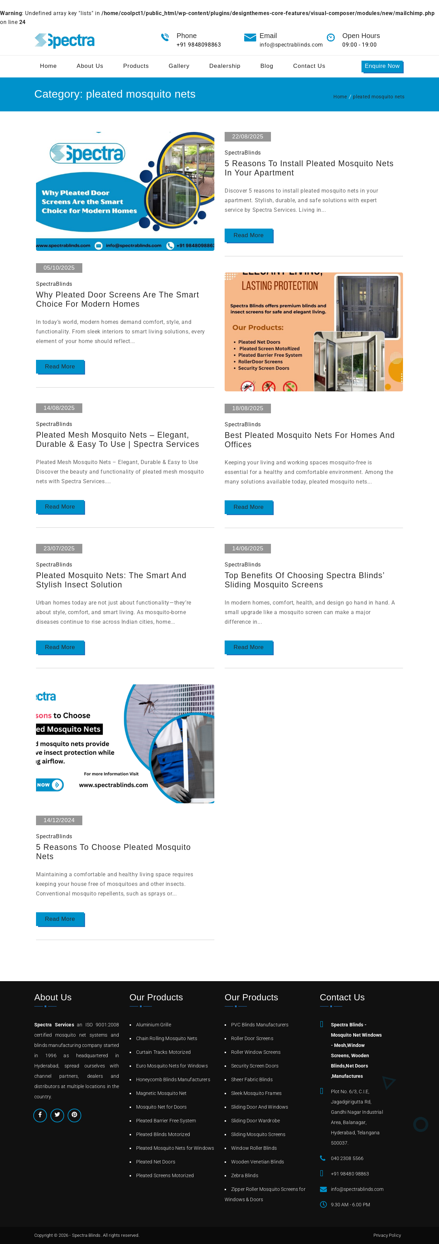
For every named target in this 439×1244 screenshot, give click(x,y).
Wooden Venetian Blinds (257, 1161)
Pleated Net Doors (155, 1161)
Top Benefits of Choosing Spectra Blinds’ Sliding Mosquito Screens (308, 580)
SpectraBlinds (54, 284)
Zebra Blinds (244, 1175)
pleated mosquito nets (379, 96)
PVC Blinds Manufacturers (259, 1024)
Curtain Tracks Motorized (163, 1052)
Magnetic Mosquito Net (161, 1093)
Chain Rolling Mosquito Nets (167, 1038)
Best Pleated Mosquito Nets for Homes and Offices (304, 440)
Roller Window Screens (256, 1052)
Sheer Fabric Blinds (252, 1079)
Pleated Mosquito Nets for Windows (175, 1148)
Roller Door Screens (252, 1038)
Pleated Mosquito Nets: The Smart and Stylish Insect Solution (114, 580)
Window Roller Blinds (254, 1148)
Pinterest (74, 1115)
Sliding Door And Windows (259, 1107)
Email (268, 35)
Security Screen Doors (254, 1066)
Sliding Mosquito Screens (258, 1134)
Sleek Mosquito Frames (256, 1093)
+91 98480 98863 (350, 1173)
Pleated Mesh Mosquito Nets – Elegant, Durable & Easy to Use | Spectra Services (121, 439)
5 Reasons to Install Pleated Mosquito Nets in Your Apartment (302, 168)
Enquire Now (382, 66)
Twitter (57, 1115)
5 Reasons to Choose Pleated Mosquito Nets (117, 852)
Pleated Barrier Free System (166, 1120)
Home (340, 96)
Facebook (40, 1115)
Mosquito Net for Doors (161, 1107)
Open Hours (361, 35)
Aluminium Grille (153, 1024)
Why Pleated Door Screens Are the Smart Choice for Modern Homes (121, 299)
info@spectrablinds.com (291, 44)
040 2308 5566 (347, 1158)
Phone (187, 35)
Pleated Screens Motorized (165, 1175)
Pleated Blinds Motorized (163, 1134)
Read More (60, 367)
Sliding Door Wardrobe (255, 1120)
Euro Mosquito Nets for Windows (172, 1066)
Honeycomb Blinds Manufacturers (173, 1079)
